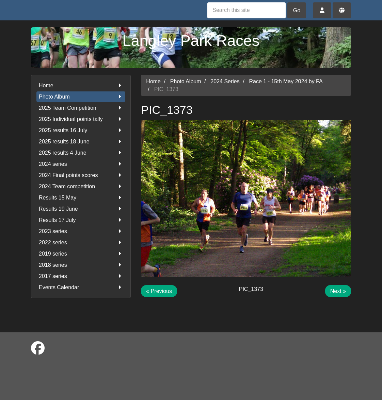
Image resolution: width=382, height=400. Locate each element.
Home (81, 85)
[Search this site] (246, 10)
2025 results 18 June (81, 141)
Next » (338, 291)
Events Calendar (81, 287)
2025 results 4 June (81, 153)
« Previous (159, 291)
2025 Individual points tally (81, 119)
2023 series (81, 231)
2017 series (81, 276)
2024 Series (224, 81)
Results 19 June (81, 209)
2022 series (81, 242)
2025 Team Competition (81, 108)
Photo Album (81, 97)
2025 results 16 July (81, 130)
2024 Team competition (81, 186)
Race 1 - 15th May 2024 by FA (286, 81)
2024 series (81, 164)
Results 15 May (81, 198)
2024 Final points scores (81, 175)
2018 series (81, 265)
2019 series (81, 254)
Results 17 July (81, 220)
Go (296, 10)
